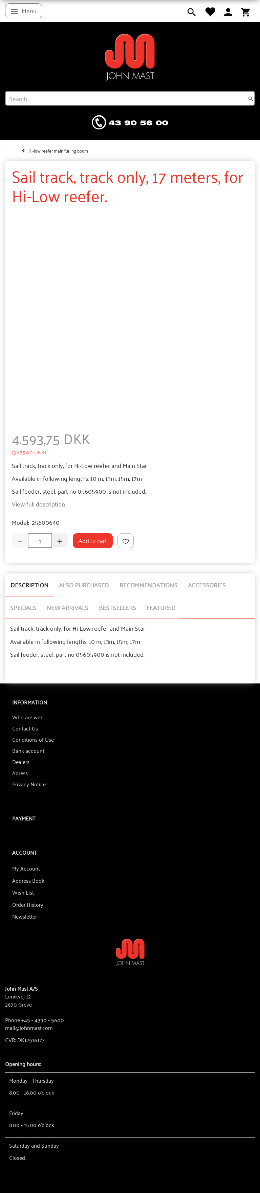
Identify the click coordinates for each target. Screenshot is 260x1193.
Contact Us (25, 728)
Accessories (207, 584)
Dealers (20, 761)
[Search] (250, 98)
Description (29, 584)
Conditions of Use (33, 739)
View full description (38, 503)
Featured (161, 607)
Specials (23, 607)
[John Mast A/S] (130, 951)
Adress (20, 773)
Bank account (28, 750)
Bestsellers (117, 607)
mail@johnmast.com (29, 1027)
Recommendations (148, 584)
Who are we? (27, 717)
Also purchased (84, 584)
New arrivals (67, 607)
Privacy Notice (29, 784)
